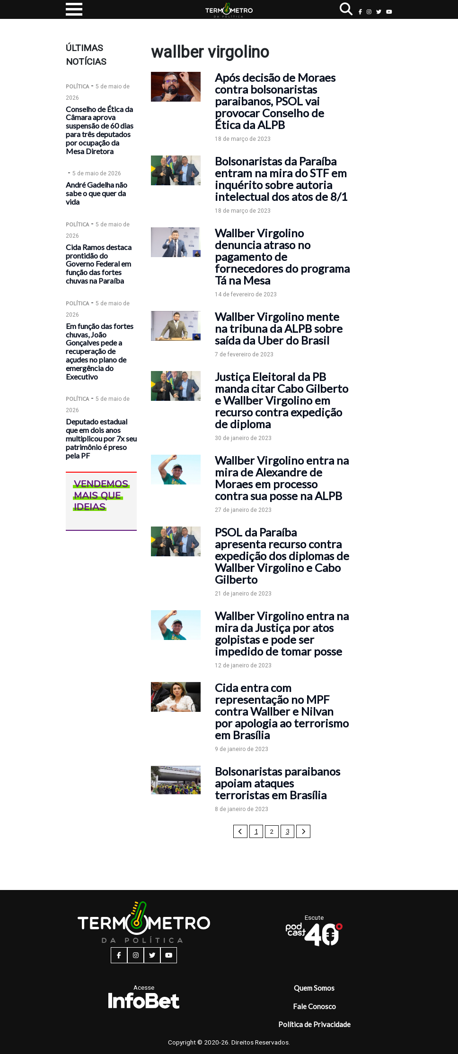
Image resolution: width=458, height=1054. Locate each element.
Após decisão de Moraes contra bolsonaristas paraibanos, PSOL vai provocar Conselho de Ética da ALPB (275, 100)
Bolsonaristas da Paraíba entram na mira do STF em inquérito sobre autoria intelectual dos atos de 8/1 (281, 178)
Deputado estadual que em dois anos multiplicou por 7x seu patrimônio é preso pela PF (101, 438)
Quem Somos (314, 988)
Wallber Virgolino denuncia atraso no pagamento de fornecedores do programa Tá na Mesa (282, 256)
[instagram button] (369, 12)
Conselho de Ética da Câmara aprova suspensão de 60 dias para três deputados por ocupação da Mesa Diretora (99, 130)
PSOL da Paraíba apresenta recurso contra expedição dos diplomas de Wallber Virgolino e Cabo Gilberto (282, 555)
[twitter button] (378, 12)
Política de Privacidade (314, 1024)
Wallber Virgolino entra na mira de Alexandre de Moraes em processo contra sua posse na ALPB (282, 477)
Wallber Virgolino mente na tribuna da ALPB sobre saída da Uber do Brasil (279, 328)
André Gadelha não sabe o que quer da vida (96, 193)
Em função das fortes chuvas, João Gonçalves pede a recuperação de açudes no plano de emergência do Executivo (99, 351)
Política (77, 86)
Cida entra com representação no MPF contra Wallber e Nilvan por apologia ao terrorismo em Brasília (282, 711)
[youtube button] (389, 12)
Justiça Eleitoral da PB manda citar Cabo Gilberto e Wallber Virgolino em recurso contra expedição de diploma (281, 400)
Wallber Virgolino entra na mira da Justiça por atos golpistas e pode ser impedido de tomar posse (282, 633)
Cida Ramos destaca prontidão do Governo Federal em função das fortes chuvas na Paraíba (99, 263)
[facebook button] (360, 12)
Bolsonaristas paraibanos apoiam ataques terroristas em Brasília (277, 783)
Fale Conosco (314, 1006)
